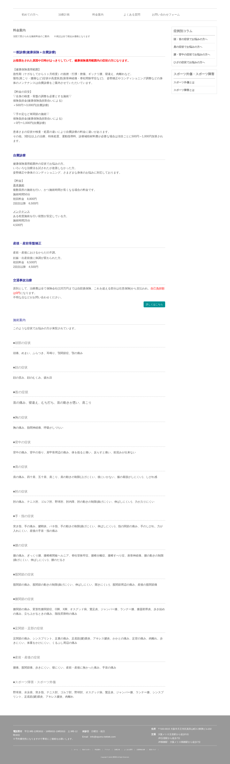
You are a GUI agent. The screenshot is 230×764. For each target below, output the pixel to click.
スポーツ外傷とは (184, 82)
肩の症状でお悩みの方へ (188, 46)
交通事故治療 (141, 749)
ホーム (76, 749)
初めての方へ (86, 749)
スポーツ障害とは (184, 90)
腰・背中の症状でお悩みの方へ (192, 54)
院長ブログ (152, 749)
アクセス (107, 749)
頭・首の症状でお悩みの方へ (191, 39)
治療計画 (117, 749)
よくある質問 (128, 749)
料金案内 (97, 749)
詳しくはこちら (154, 304)
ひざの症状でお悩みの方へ (189, 62)
